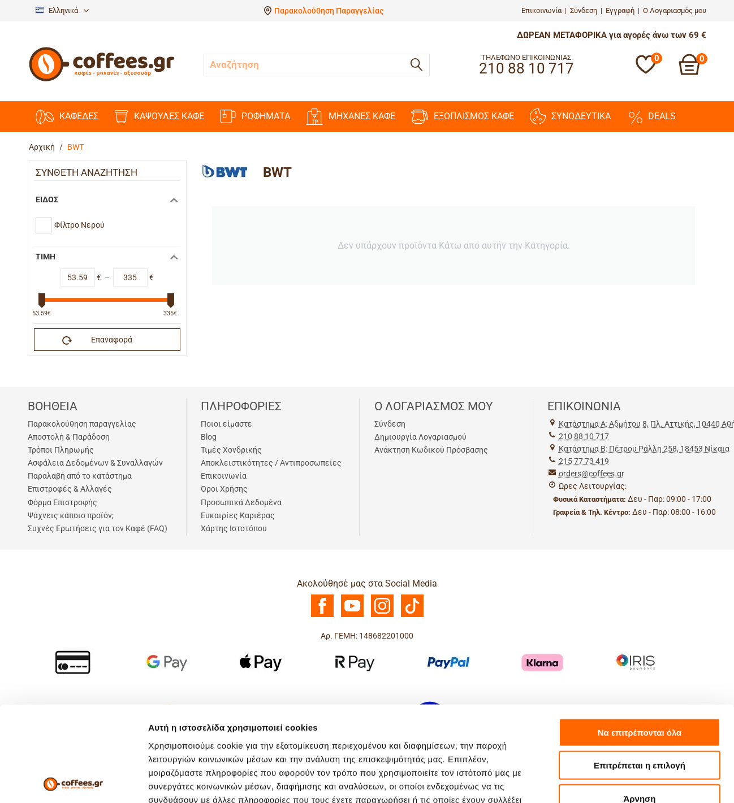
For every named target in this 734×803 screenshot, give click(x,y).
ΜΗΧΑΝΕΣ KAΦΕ (350, 116)
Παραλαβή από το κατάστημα (80, 475)
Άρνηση (639, 661)
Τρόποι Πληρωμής (61, 449)
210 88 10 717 (584, 436)
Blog (209, 436)
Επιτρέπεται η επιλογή (639, 628)
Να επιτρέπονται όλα (640, 595)
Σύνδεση (583, 10)
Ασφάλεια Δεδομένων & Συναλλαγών (95, 462)
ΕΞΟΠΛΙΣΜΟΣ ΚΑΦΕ (462, 117)
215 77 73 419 (584, 461)
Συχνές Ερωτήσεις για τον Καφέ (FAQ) (97, 528)
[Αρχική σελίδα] (101, 80)
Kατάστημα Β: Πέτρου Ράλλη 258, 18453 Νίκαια (644, 448)
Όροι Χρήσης (224, 488)
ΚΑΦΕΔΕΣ (67, 117)
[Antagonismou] (260, 774)
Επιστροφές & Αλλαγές (70, 488)
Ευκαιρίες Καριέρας (238, 515)
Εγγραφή (620, 10)
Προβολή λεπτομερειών (196, 738)
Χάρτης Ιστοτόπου (234, 528)
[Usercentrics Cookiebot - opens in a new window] (73, 738)
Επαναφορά (97, 340)
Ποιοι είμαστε (226, 423)
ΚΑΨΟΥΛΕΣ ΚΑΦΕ (159, 116)
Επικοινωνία (541, 10)
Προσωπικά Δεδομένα (241, 502)
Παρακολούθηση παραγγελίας (82, 423)
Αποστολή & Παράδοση (69, 436)
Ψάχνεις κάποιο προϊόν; (71, 515)
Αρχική (42, 146)
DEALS (651, 116)
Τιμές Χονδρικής (231, 449)
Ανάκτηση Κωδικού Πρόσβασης (431, 449)
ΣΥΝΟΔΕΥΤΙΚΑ (570, 116)
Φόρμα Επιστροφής (62, 502)
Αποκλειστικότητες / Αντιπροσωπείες (271, 462)
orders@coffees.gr (591, 473)
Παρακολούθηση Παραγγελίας (328, 10)
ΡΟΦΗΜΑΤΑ (255, 116)
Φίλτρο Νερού (79, 224)
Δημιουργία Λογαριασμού (420, 436)
